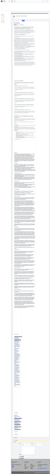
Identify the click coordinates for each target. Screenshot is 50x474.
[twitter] (44, 468)
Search (23, 20)
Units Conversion (32, 465)
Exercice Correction (17, 139)
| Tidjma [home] (23, 472)
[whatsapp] (46, 468)
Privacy (45, 472)
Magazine (31, 468)
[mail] (38, 468)
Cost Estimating (16, 348)
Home (2, 14)
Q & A (2, 17)
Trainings (26, 468)
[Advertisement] (23, 5)
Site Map (39, 472)
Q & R (25, 465)
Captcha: (20, 456)
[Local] (12, 1)
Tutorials (3, 16)
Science (3, 22)
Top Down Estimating (17, 381)
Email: (32, 443)
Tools (2, 19)
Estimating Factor (16, 361)
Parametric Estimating (17, 371)
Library (2, 20)
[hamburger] (9, 1)
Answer (16, 108)
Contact (36, 472)
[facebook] (13, 466)
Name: (20, 443)
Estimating (15, 357)
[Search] (14, 1)
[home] (3, 1)
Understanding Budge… (17, 420)
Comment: (20, 454)
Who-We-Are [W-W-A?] (42, 472)
